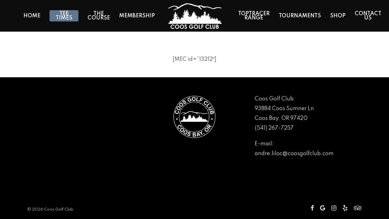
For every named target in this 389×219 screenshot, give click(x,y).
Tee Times (64, 16)
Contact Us (368, 16)
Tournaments (300, 16)
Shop (338, 16)
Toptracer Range (254, 16)
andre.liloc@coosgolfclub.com (294, 153)
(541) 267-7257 (274, 128)
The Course (99, 16)
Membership (137, 16)
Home (31, 16)
